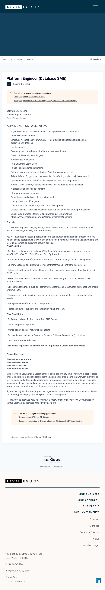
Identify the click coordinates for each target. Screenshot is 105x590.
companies (16, 59)
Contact (95, 519)
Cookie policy (57, 467)
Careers (94, 525)
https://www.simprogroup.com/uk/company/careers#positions (41, 217)
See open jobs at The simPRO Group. (29, 97)
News (96, 538)
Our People (91, 506)
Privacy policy (45, 467)
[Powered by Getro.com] (52, 459)
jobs (4, 59)
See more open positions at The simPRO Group (31, 437)
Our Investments (87, 512)
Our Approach (89, 500)
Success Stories (90, 532)
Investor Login (91, 545)
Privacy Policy (11, 577)
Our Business (89, 494)
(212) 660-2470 (14, 564)
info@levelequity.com (17, 570)
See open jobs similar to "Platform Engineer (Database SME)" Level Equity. (45, 100)
